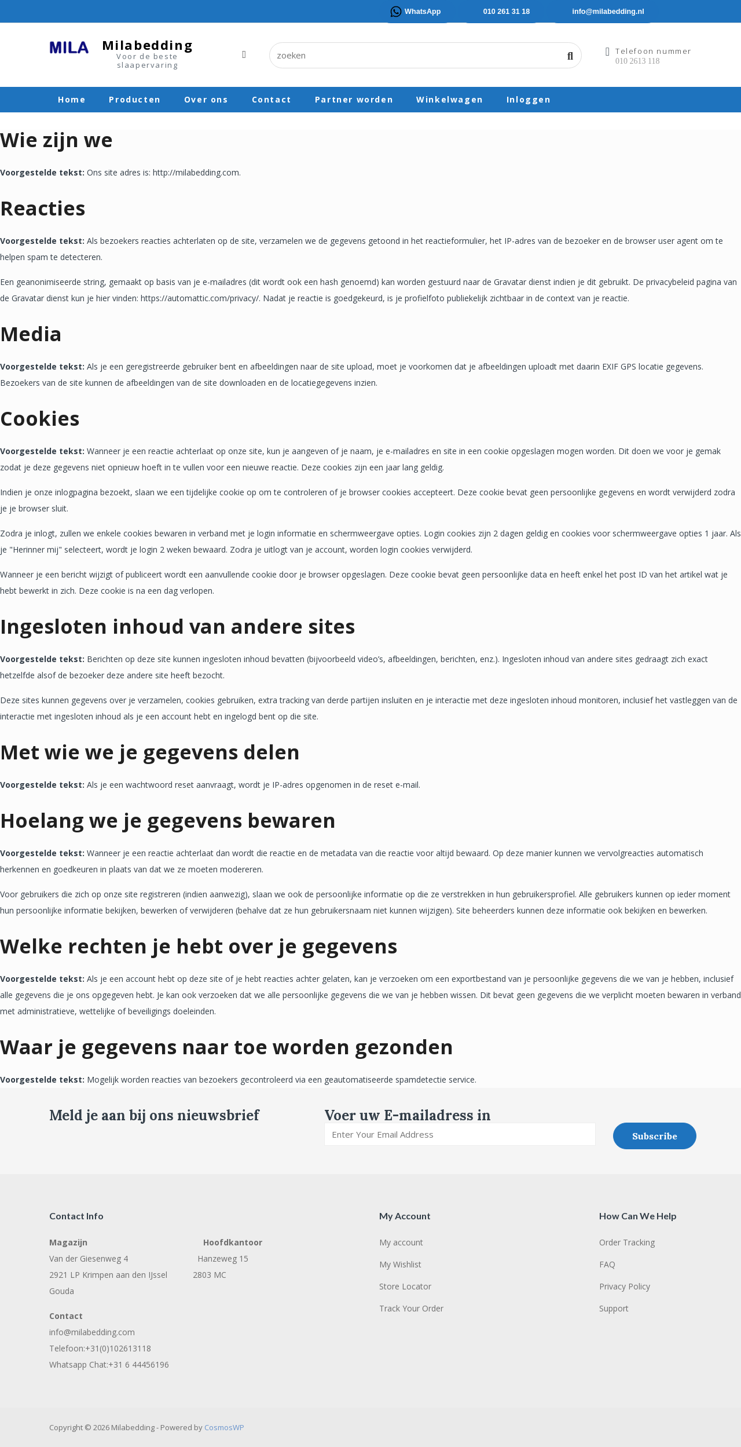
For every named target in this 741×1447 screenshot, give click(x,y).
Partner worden (354, 99)
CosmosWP (224, 1427)
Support (614, 1308)
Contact (272, 99)
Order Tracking (627, 1242)
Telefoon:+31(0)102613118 (100, 1348)
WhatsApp (423, 12)
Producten (134, 99)
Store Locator (405, 1286)
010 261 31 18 (506, 12)
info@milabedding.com (92, 1332)
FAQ (607, 1264)
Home (72, 99)
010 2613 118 (637, 61)
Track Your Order (411, 1308)
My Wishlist (400, 1264)
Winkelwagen (449, 99)
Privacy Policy (624, 1286)
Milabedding (147, 44)
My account (401, 1242)
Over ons (206, 99)
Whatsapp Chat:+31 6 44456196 (109, 1364)
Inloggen (529, 99)
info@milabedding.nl (608, 12)
